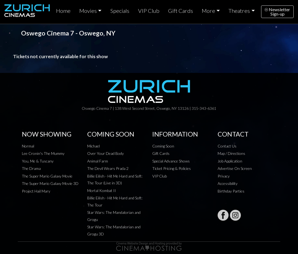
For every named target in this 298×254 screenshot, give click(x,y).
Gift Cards (180, 10)
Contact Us (227, 146)
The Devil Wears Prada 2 (107, 168)
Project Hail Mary (36, 191)
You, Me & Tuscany (38, 161)
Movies (88, 10)
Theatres (239, 10)
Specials (119, 10)
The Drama (31, 168)
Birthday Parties (231, 191)
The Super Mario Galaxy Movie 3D (50, 183)
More (208, 10)
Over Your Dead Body (105, 153)
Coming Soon (163, 146)
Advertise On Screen (235, 168)
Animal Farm (97, 161)
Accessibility (228, 183)
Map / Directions (231, 153)
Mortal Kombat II (101, 190)
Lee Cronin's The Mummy (43, 153)
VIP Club (148, 10)
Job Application (230, 161)
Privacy (224, 176)
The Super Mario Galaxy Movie (47, 176)
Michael (93, 146)
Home (63, 10)
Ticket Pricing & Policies (171, 168)
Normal (28, 146)
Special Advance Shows (171, 161)
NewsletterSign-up (277, 11)
